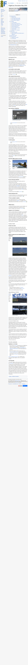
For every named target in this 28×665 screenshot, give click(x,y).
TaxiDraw (10, 275)
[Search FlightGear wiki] (25, 3)
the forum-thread (21, 176)
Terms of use (17, 382)
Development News (13, 44)
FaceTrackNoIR (14, 122)
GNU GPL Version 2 (17, 380)
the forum (14, 155)
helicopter (17, 185)
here (26, 104)
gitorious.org (10, 67)
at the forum (21, 191)
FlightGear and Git (22, 65)
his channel (15, 354)
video (15, 345)
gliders (18, 200)
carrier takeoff (22, 347)
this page (21, 287)
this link (22, 288)
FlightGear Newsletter (15, 376)
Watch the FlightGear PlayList (13, 356)
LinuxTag (11, 363)
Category (10, 376)
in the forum (14, 74)
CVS (16, 42)
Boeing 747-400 (14, 141)
